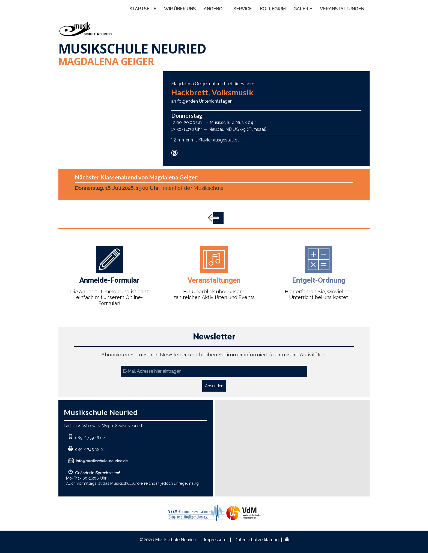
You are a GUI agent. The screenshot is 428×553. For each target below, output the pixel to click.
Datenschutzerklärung (256, 539)
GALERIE (302, 8)
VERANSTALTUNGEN (342, 8)
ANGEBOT (214, 8)
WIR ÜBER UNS (180, 8)
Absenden (214, 385)
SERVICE (242, 8)
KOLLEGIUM (273, 8)
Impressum (215, 539)
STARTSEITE (142, 8)
